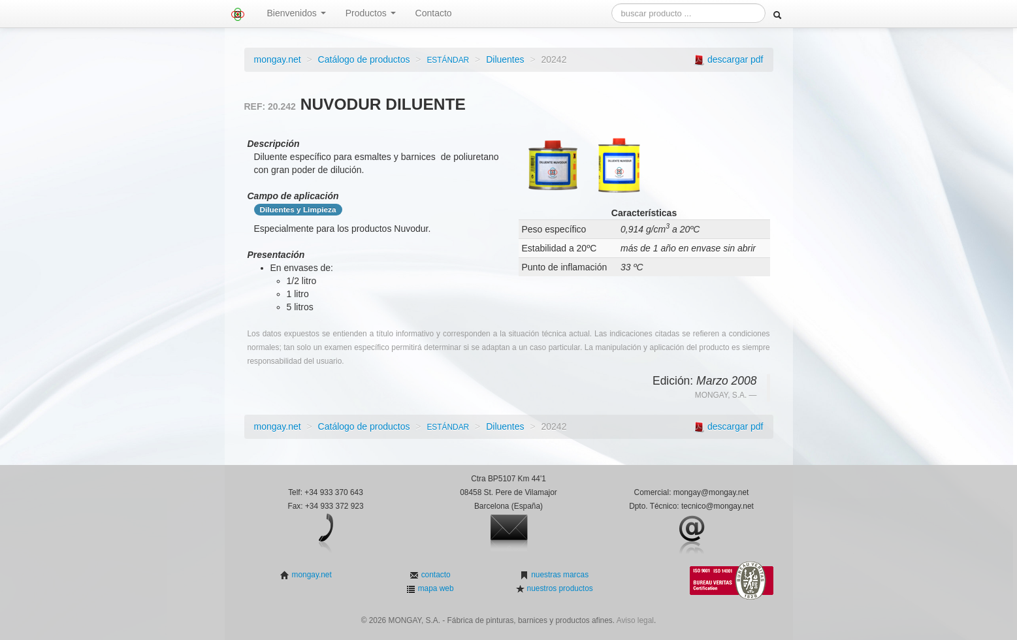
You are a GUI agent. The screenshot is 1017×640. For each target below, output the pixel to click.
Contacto (433, 13)
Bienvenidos (296, 13)
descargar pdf (735, 59)
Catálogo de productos (364, 59)
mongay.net (277, 59)
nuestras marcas (559, 574)
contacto (434, 574)
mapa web (434, 588)
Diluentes (505, 59)
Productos (371, 13)
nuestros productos (558, 588)
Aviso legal (635, 620)
